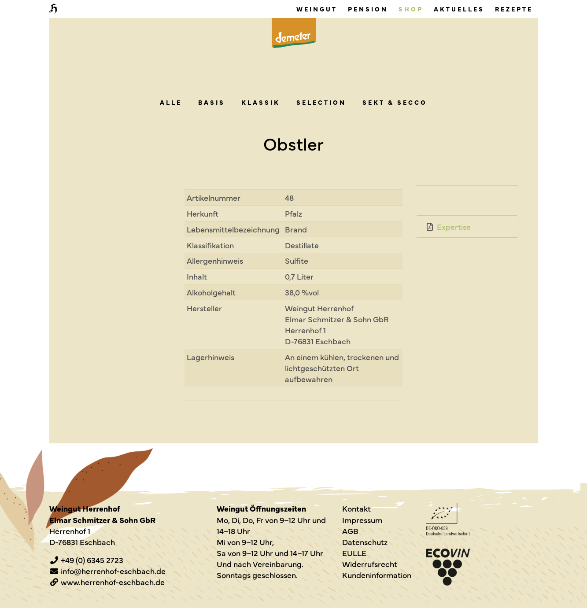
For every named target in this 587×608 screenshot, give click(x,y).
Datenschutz (365, 541)
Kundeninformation (376, 574)
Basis (211, 102)
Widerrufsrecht (369, 563)
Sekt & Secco (394, 102)
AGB (350, 530)
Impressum (362, 519)
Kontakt (356, 508)
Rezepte (514, 8)
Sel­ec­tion (321, 102)
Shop (411, 8)
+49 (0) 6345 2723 (92, 559)
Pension (368, 8)
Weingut (316, 8)
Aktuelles (459, 8)
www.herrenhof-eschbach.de (113, 581)
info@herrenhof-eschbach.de (113, 570)
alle (171, 102)
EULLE (354, 552)
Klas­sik (260, 102)
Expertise (454, 226)
